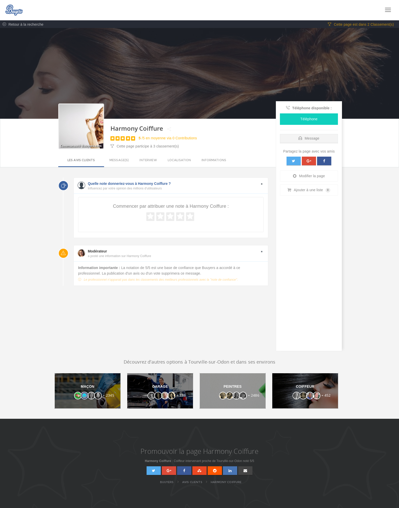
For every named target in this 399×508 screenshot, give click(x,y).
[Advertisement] (309, 274)
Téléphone (308, 119)
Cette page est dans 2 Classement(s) (361, 24)
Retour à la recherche (22, 24)
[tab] (309, 137)
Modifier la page (309, 176)
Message (308, 138)
